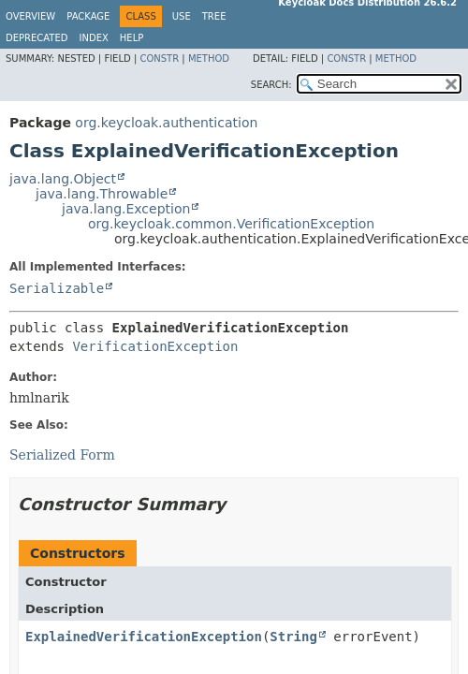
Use (181, 16)
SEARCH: (271, 85)
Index (94, 38)
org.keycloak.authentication (166, 122)
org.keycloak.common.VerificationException (231, 223)
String (293, 636)
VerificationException (155, 346)
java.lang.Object (62, 178)
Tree (214, 16)
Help (131, 38)
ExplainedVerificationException (143, 636)
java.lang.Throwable (102, 193)
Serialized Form (62, 454)
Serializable (56, 288)
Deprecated (37, 38)
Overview (30, 16)
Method (208, 58)
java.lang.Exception (126, 208)
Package (88, 16)
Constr (159, 58)
